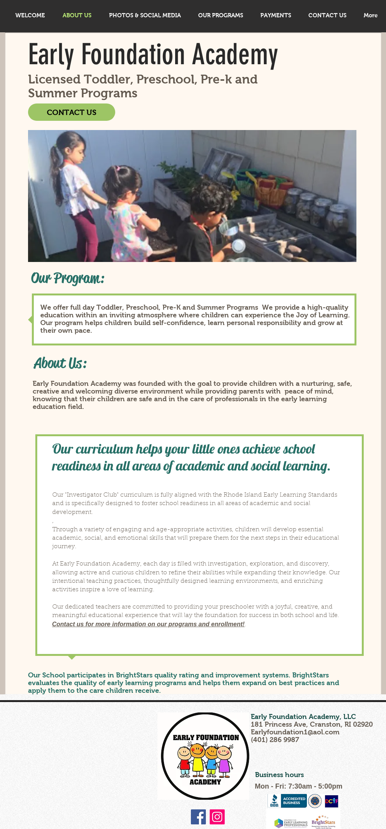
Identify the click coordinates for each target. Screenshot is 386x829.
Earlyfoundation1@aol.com (295, 732)
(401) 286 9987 (275, 740)
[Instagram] (217, 816)
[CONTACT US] (71, 112)
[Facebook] (198, 816)
